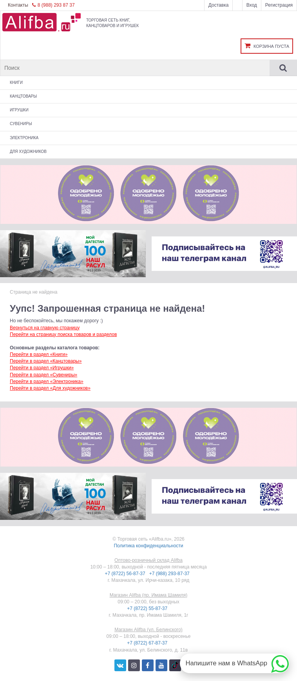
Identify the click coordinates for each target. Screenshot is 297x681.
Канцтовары (23, 96)
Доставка (218, 5)
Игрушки (19, 110)
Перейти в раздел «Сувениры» (43, 375)
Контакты (18, 5)
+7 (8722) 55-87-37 (147, 608)
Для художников (28, 151)
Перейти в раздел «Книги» (38, 354)
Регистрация (279, 5)
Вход (251, 5)
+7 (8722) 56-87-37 (126, 573)
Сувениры (21, 124)
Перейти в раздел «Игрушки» (42, 367)
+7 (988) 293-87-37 (170, 573)
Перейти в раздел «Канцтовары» (45, 361)
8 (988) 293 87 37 (53, 5)
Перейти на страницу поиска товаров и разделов (63, 334)
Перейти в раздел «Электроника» (46, 381)
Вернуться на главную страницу (45, 328)
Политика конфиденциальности (148, 545)
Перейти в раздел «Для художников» (50, 388)
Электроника (24, 138)
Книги (16, 82)
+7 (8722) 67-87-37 (147, 643)
